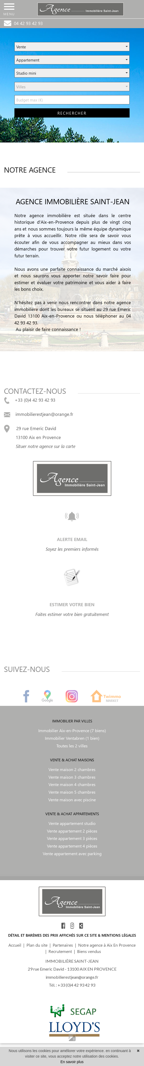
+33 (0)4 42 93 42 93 (29, 400)
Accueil (14, 945)
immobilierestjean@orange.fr (38, 414)
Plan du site (36, 945)
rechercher (72, 113)
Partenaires (63, 945)
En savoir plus (72, 1062)
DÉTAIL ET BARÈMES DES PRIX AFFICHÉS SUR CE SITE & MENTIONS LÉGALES (72, 935)
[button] (72, 46)
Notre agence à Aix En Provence (107, 945)
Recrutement (60, 951)
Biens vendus (89, 951)
